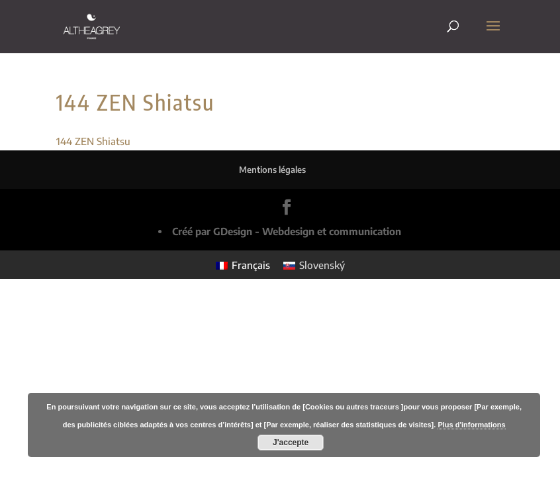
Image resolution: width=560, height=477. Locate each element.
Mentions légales (272, 169)
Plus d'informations (471, 425)
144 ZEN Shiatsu (93, 141)
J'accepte (290, 442)
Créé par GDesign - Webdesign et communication (286, 231)
